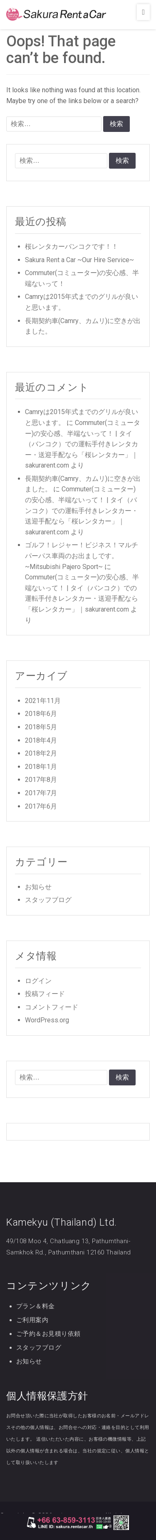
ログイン (38, 981)
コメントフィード (51, 1007)
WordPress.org (47, 1020)
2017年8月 (41, 780)
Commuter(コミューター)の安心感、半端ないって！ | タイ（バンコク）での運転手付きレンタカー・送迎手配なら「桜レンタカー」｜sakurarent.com (82, 444)
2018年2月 (41, 753)
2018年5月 (41, 727)
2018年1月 (41, 767)
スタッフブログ (48, 900)
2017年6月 (41, 806)
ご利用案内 (32, 1320)
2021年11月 (43, 701)
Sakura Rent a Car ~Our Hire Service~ (79, 260)
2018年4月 (41, 740)
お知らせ (38, 887)
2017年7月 (41, 793)
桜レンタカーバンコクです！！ (71, 246)
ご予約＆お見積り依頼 (48, 1334)
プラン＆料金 (35, 1306)
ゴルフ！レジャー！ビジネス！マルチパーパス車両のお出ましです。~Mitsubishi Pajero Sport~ (81, 555)
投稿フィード (45, 994)
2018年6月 (41, 714)
